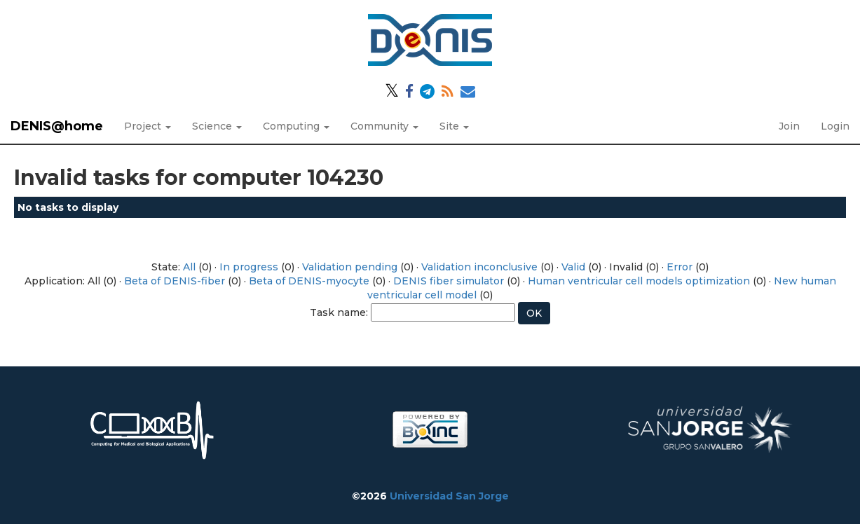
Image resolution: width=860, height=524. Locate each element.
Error (679, 267)
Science (217, 126)
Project (147, 126)
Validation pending (349, 267)
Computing (296, 126)
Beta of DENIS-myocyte (309, 281)
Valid (573, 267)
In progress (248, 267)
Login (835, 126)
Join (789, 126)
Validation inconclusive (479, 267)
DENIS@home (57, 126)
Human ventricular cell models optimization (639, 281)
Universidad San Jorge (449, 496)
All (189, 267)
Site (454, 126)
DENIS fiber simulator (448, 281)
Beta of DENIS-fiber (174, 281)
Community (384, 126)
